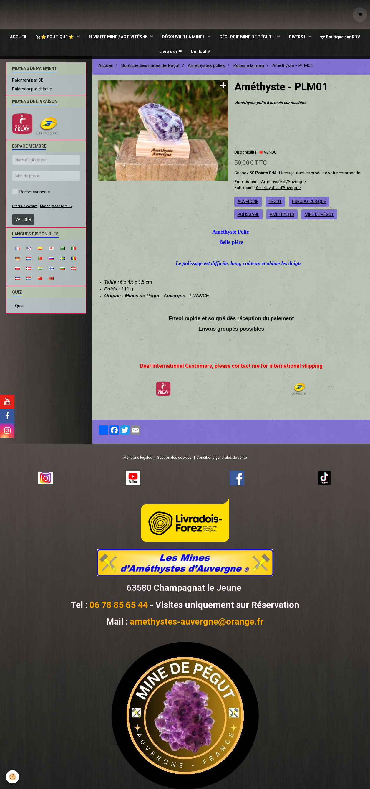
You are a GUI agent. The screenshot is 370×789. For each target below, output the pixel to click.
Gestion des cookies (174, 460)
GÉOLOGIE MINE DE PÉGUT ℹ (247, 36)
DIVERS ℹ (297, 36)
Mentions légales (137, 460)
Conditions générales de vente (221, 460)
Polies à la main (248, 68)
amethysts (282, 217)
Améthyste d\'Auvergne (283, 184)
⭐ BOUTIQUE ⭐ (55, 36)
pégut (275, 204)
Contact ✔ (201, 51)
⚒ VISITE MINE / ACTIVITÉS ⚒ (118, 36)
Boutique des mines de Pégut (150, 68)
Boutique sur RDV (340, 36)
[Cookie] (12, 776)
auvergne (248, 204)
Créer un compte (24, 209)
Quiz (19, 308)
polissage (248, 217)
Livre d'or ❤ (170, 51)
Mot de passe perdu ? (56, 209)
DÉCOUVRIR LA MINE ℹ (183, 36)
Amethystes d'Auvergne (278, 190)
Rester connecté (31, 194)
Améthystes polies (206, 68)
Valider (23, 222)
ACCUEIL (18, 36)
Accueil (105, 68)
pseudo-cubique (309, 204)
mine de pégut (319, 217)
